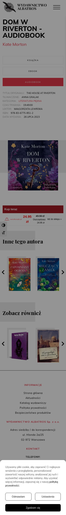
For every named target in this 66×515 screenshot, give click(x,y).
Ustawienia (48, 496)
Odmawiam (18, 496)
